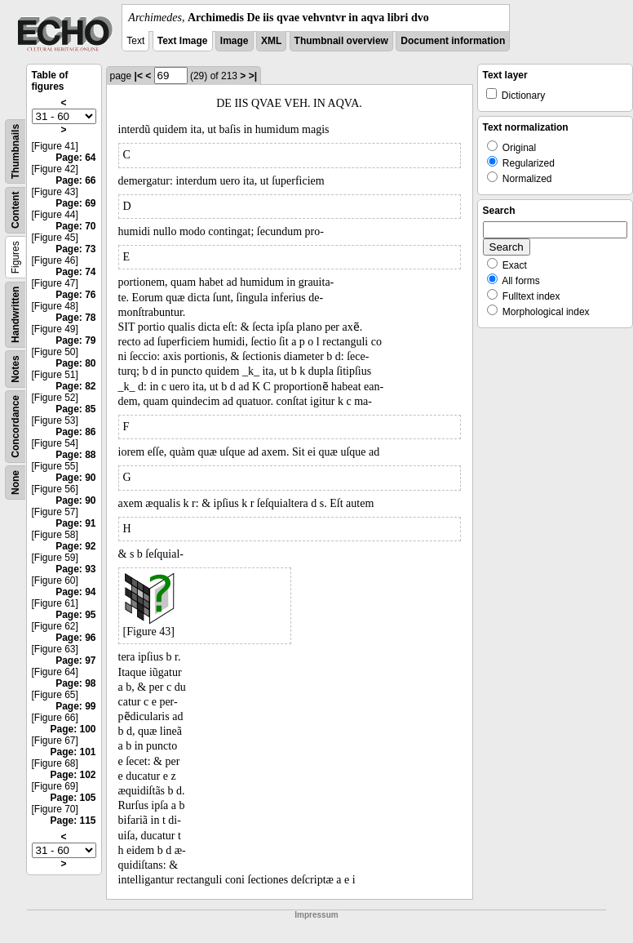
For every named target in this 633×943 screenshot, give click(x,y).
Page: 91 (75, 523)
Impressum (316, 914)
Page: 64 (75, 157)
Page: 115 (72, 820)
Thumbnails (15, 151)
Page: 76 (75, 294)
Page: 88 (75, 454)
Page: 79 (75, 340)
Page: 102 (72, 775)
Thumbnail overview (341, 41)
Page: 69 (75, 203)
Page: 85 (75, 409)
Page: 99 (75, 706)
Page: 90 (75, 477)
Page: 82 (75, 386)
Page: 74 (75, 272)
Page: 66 (75, 180)
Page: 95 (75, 615)
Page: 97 (75, 660)
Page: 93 (75, 569)
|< (139, 76)
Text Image (182, 41)
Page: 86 (75, 432)
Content (15, 210)
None (15, 482)
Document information (453, 41)
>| (253, 76)
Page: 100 (72, 729)
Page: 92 (75, 546)
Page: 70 (75, 226)
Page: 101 (72, 752)
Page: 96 (75, 637)
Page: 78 (75, 317)
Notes (15, 368)
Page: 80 (75, 363)
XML (271, 41)
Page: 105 (72, 797)
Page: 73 (75, 249)
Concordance (15, 426)
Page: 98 (75, 683)
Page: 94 (75, 592)
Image (234, 41)
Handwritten (15, 315)
